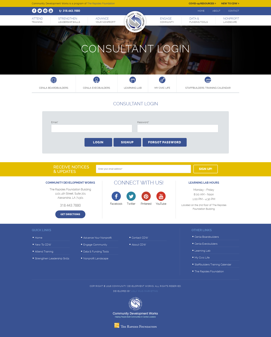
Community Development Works (135, 22)
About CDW (139, 244)
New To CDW (230, 3)
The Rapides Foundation (101, 3)
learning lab (133, 82)
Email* (54, 122)
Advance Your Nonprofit (97, 237)
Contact (233, 11)
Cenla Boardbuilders (53, 82)
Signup (127, 142)
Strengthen (69, 20)
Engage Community (95, 244)
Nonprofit (231, 20)
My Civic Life (162, 82)
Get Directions (70, 214)
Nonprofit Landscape (95, 258)
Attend (37, 20)
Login (98, 142)
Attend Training (44, 251)
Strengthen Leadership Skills (52, 258)
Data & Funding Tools (96, 251)
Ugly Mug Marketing (144, 291)
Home (201, 11)
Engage (167, 20)
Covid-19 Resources (202, 3)
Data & (198, 20)
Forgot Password (164, 142)
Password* (143, 122)
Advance (105, 20)
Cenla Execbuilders (96, 82)
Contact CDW (140, 237)
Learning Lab (202, 250)
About (216, 11)
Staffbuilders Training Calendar (208, 82)
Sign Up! (205, 169)
